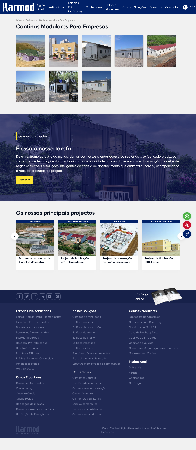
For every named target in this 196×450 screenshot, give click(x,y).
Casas (126, 7)
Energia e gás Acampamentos (91, 353)
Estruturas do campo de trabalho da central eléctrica (34, 262)
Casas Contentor (83, 393)
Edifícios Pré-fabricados (75, 7)
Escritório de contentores (87, 383)
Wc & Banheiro (25, 368)
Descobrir (24, 179)
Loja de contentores (84, 404)
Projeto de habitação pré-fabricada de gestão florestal (75, 262)
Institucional (56, 7)
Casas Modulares (28, 377)
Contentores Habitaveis (87, 409)
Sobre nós (135, 367)
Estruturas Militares (27, 353)
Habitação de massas (30, 404)
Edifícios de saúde (83, 332)
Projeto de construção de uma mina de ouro (117, 260)
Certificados (136, 377)
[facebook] (19, 296)
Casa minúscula (25, 393)
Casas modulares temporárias (35, 409)
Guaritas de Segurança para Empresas (153, 348)
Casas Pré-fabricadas (77, 221)
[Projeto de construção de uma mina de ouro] (119, 241)
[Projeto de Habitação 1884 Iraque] (161, 241)
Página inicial (40, 7)
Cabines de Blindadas (142, 337)
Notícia (133, 372)
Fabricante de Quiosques (144, 316)
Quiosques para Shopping (145, 322)
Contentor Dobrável (84, 377)
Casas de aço (24, 388)
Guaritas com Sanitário (143, 327)
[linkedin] (42, 296)
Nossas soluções (84, 311)
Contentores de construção (89, 388)
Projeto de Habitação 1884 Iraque (159, 260)
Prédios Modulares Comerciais (34, 358)
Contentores (94, 7)
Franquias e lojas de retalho (89, 358)
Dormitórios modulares (30, 327)
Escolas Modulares (27, 337)
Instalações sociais (27, 363)
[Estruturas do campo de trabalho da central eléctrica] (35, 241)
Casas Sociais (24, 398)
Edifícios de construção (86, 327)
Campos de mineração (86, 316)
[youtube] (49, 296)
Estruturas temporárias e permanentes (96, 363)
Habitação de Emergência (32, 414)
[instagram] (34, 296)
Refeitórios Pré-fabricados (32, 332)
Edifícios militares (82, 348)
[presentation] (15, 236)
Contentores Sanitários (86, 398)
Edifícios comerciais (84, 322)
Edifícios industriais (83, 343)
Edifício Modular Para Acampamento (38, 316)
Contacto (171, 7)
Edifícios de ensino (83, 337)
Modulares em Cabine (142, 353)
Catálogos (135, 383)
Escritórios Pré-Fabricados (32, 322)
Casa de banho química (144, 332)
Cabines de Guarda (141, 343)
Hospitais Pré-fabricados (31, 343)
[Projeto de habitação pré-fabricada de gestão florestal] (77, 241)
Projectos (155, 7)
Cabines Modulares (112, 7)
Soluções (140, 7)
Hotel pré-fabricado (28, 348)
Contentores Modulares (86, 414)
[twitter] (27, 296)
